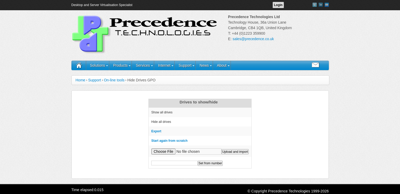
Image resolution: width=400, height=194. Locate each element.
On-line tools (114, 80)
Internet (164, 65)
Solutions (97, 65)
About (222, 65)
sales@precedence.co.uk (253, 39)
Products (120, 65)
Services (143, 65)
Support (185, 65)
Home (80, 80)
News (204, 65)
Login (278, 5)
